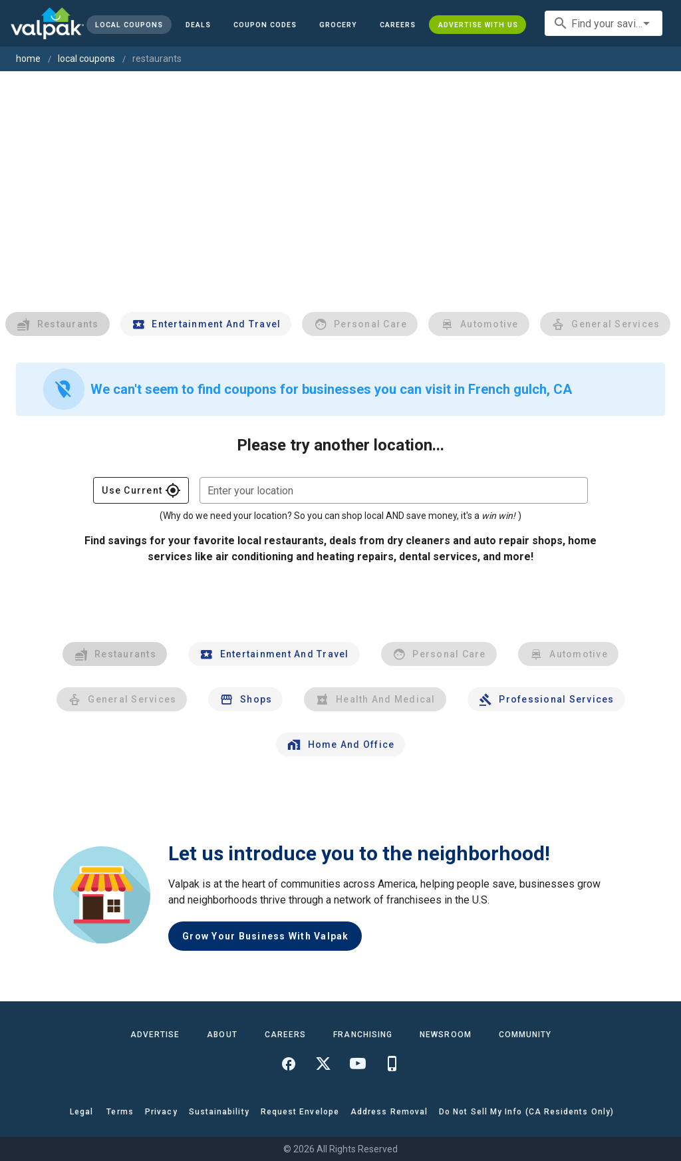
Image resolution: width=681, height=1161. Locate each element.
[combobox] (603, 23)
